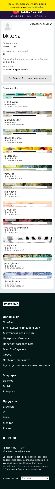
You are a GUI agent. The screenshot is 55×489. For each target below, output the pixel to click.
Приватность (9, 447)
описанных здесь (39, 457)
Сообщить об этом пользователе (27, 78)
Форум (7, 354)
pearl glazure (11, 263)
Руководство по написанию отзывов (26, 365)
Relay (6, 417)
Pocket (7, 428)
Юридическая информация (16, 451)
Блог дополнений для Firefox (21, 327)
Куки (23, 447)
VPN (6, 412)
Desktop (8, 380)
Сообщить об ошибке (16, 360)
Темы (28, 15)
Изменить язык (10, 478)
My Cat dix (10, 209)
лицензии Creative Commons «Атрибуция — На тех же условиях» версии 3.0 (25, 466)
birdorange (10, 156)
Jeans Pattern (12, 281)
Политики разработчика (18, 343)
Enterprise (9, 391)
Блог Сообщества (14, 349)
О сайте (8, 322)
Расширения (16, 15)
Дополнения (11, 316)
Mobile (7, 386)
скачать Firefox (35, 7)
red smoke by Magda (16, 227)
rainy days (10, 191)
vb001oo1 (10, 173)
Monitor (8, 422)
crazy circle (10, 245)
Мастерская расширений (18, 333)
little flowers (11, 102)
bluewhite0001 (13, 120)
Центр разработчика (16, 338)
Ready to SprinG (13, 138)
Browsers (8, 406)
